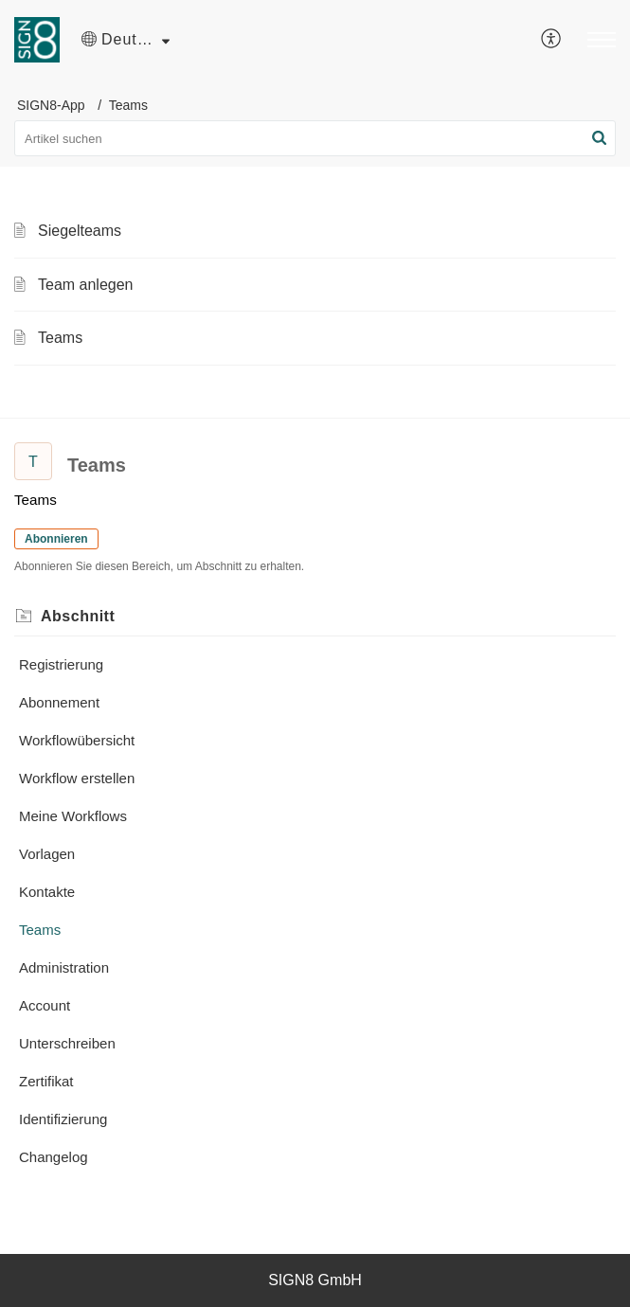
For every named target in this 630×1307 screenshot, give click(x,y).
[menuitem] (552, 40)
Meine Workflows (73, 816)
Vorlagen (47, 854)
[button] (125, 40)
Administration (64, 967)
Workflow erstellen (77, 778)
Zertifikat (46, 1081)
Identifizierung (63, 1119)
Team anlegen (86, 285)
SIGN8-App (51, 105)
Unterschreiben (67, 1043)
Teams (60, 338)
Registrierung (61, 664)
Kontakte (47, 892)
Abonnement (59, 702)
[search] (315, 138)
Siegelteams (79, 231)
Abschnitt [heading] (78, 616)
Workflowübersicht (77, 740)
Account (44, 1005)
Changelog (53, 1157)
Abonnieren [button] (56, 539)
